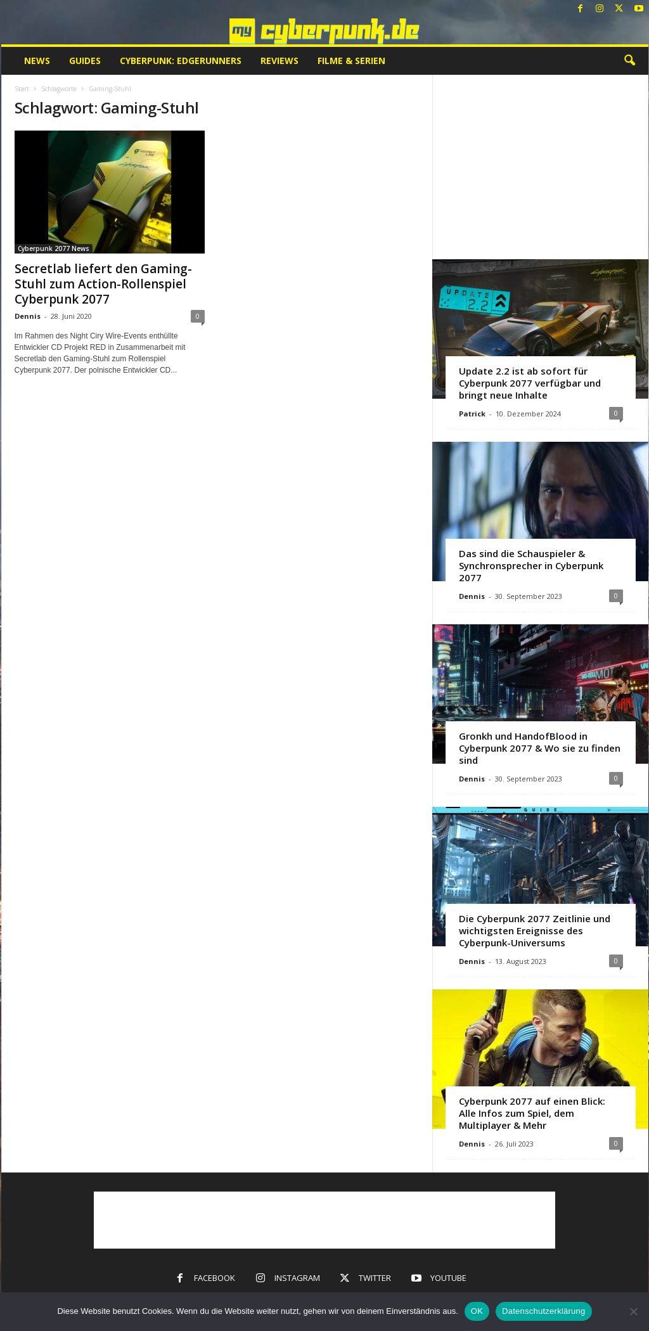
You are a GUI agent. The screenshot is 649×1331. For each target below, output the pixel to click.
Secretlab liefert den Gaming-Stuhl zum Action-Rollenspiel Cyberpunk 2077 (103, 283)
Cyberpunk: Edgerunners (180, 61)
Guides (85, 61)
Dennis (28, 316)
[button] (629, 61)
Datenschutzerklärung (543, 1311)
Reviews (279, 61)
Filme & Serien (351, 61)
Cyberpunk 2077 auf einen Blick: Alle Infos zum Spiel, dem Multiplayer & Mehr (532, 1113)
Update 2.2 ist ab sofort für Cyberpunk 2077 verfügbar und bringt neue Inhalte (530, 382)
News (37, 61)
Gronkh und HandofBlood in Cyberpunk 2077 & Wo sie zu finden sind (539, 748)
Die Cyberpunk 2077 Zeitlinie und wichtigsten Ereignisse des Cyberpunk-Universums (534, 930)
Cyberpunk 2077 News (53, 248)
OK (477, 1311)
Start (22, 88)
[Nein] (633, 1311)
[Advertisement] (540, 166)
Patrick (472, 413)
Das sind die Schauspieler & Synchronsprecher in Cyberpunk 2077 (531, 565)
